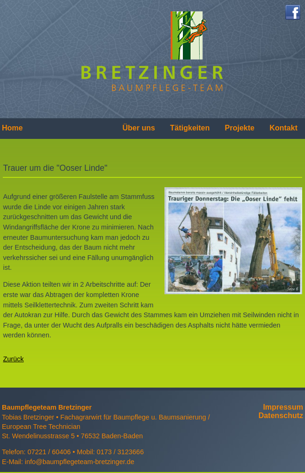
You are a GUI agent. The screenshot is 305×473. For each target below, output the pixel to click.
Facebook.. (292, 12)
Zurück (13, 359)
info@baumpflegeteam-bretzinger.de (79, 461)
